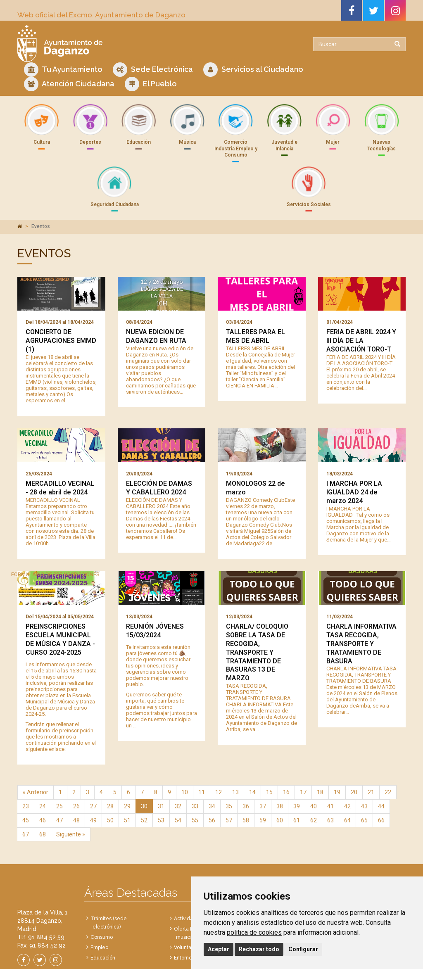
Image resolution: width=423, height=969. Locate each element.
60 (279, 777)
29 (127, 763)
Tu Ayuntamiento (63, 69)
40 (313, 763)
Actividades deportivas (201, 876)
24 (42, 763)
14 (252, 749)
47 (59, 777)
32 (178, 763)
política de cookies (254, 932)
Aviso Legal (147, 953)
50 (110, 777)
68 (42, 791)
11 (201, 749)
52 (144, 777)
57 (229, 777)
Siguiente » (70, 791)
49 (93, 777)
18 (320, 749)
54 (178, 777)
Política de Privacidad (107, 953)
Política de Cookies (186, 953)
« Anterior (35, 749)
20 (354, 749)
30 (144, 763)
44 (381, 763)
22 (388, 749)
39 (296, 763)
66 (381, 777)
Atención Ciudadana (69, 84)
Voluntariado (188, 904)
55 (195, 777)
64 (347, 777)
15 (269, 749)
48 (76, 777)
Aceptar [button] (218, 949)
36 (245, 763)
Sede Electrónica (153, 69)
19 (337, 749)
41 (330, 763)
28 (110, 763)
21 (371, 749)
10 (184, 749)
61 (296, 777)
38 (279, 763)
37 (262, 763)
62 (313, 777)
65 (364, 777)
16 (286, 749)
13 (235, 749)
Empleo (99, 904)
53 (161, 777)
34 (212, 763)
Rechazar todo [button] (259, 949)
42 (347, 763)
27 (93, 763)
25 (59, 763)
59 (262, 777)
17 (303, 749)
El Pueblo (151, 84)
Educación (102, 915)
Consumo (101, 894)
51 (127, 777)
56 (212, 777)
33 (195, 763)
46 (42, 777)
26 (76, 763)
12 (218, 749)
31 (161, 763)
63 (330, 777)
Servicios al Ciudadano (253, 69)
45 (25, 777)
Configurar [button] (303, 949)
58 (245, 777)
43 (364, 763)
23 (25, 763)
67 (25, 791)
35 (229, 763)
